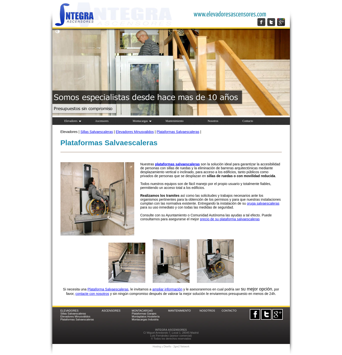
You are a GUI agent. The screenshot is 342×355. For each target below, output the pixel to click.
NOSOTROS (207, 310)
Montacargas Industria (145, 319)
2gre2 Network (181, 346)
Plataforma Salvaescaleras (108, 289)
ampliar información (167, 289)
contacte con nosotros (92, 294)
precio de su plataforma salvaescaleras (230, 219)
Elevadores (72, 121)
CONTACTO (229, 310)
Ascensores (102, 121)
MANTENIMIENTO (179, 310)
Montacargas (142, 121)
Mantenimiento (174, 121)
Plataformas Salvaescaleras (178, 132)
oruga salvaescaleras (263, 203)
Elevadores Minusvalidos (135, 132)
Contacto (247, 121)
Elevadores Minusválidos (75, 316)
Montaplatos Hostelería (146, 316)
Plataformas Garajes (144, 313)
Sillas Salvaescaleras (96, 132)
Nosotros (213, 121)
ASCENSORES (111, 310)
